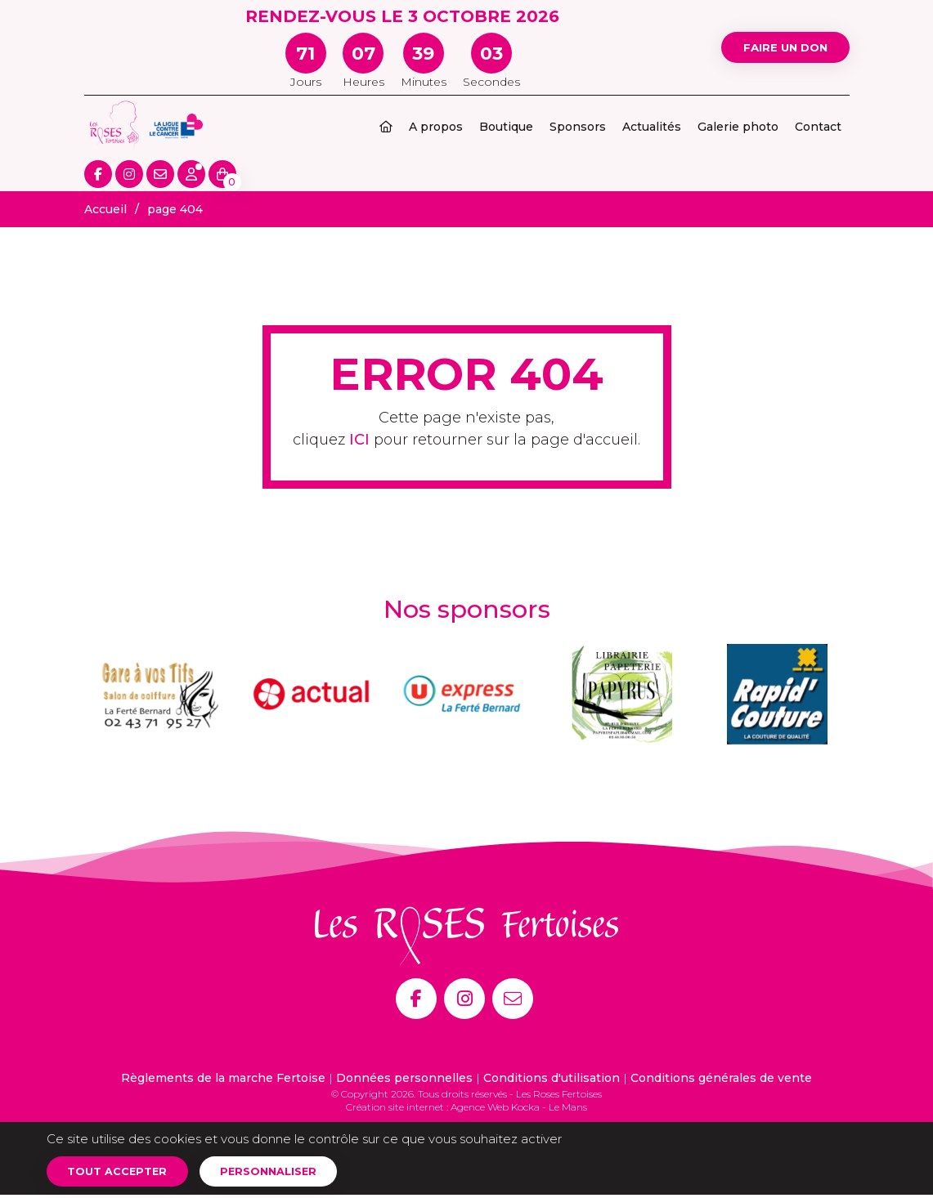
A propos (436, 126)
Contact (818, 126)
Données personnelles (404, 1078)
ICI (359, 440)
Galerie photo (738, 126)
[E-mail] (513, 998)
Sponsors (577, 126)
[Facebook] (416, 998)
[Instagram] (464, 998)
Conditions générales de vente (721, 1078)
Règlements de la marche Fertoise (223, 1078)
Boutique (506, 126)
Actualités (651, 126)
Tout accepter (123, 1172)
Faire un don (773, 47)
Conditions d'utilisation (551, 1078)
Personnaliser (286, 1172)
